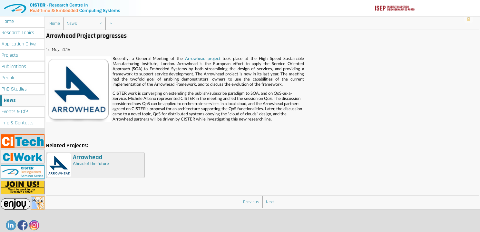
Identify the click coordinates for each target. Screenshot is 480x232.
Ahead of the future (78, 165)
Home (8, 21)
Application (19, 44)
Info (18, 123)
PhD (14, 89)
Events (15, 111)
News (10, 100)
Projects (10, 55)
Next (270, 202)
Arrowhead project (202, 59)
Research (18, 32)
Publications (14, 66)
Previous (251, 202)
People (8, 77)
